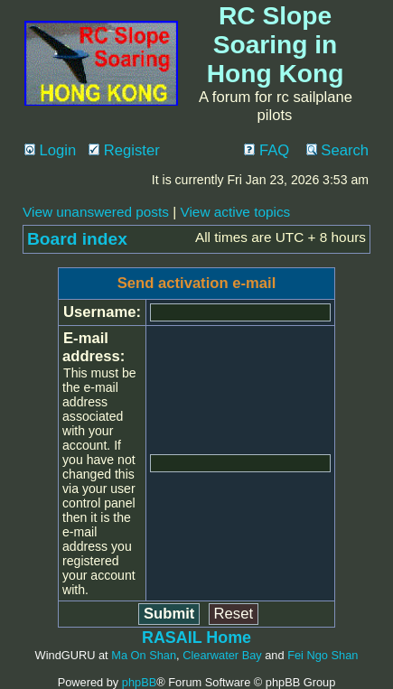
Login (50, 150)
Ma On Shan (143, 655)
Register (124, 150)
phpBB (139, 682)
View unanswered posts (96, 211)
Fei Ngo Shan (322, 655)
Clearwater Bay (221, 655)
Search (337, 150)
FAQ (266, 150)
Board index (77, 238)
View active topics (235, 211)
